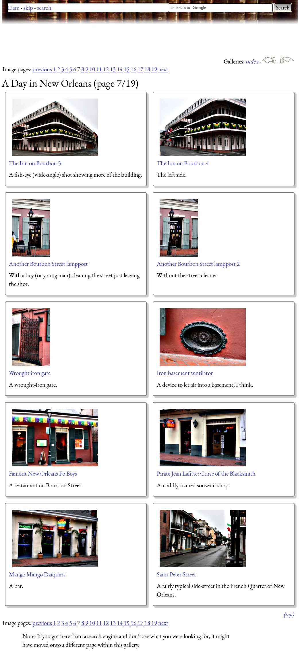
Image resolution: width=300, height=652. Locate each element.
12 (106, 69)
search (44, 7)
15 (126, 69)
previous (42, 69)
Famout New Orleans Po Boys (43, 473)
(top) (289, 614)
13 (113, 69)
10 (92, 69)
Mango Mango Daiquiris (37, 574)
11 (99, 69)
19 (154, 69)
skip (28, 7)
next (163, 69)
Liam (14, 7)
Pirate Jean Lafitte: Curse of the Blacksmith (206, 473)
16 (133, 69)
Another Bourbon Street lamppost (48, 264)
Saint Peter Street (176, 574)
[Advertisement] (106, 40)
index (253, 61)
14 (120, 69)
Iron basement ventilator (185, 373)
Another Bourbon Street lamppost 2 (198, 264)
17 (140, 69)
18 (147, 69)
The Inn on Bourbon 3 (35, 163)
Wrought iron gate (30, 373)
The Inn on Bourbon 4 (183, 163)
